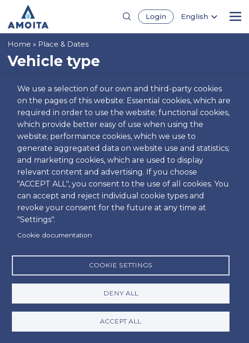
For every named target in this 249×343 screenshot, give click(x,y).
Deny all (120, 293)
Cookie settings (120, 265)
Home (19, 44)
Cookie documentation (54, 235)
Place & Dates (63, 44)
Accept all (120, 321)
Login (156, 16)
